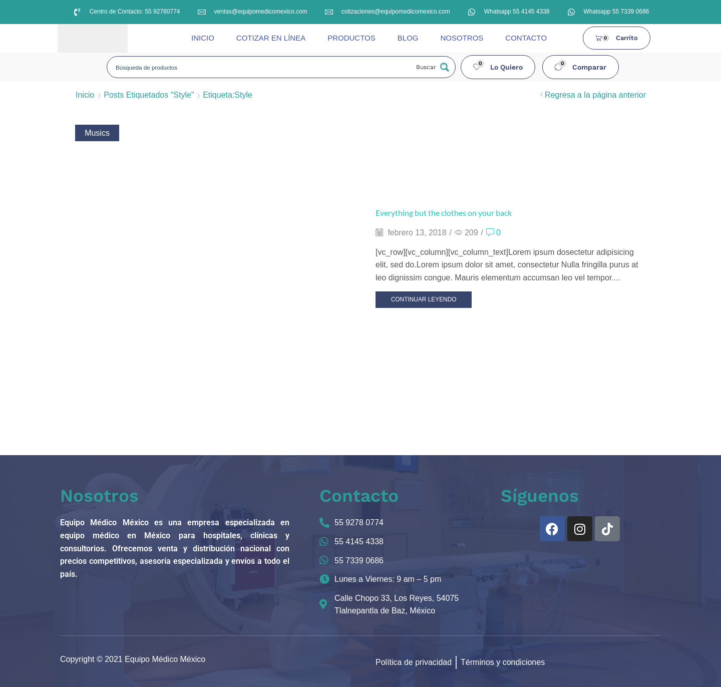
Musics (97, 133)
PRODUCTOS (351, 38)
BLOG (408, 38)
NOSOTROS (461, 38)
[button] (498, 67)
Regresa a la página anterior (595, 95)
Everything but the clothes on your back (444, 212)
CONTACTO (526, 38)
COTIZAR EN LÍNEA (270, 38)
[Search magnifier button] (431, 67)
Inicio (85, 95)
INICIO (202, 38)
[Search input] (261, 67)
